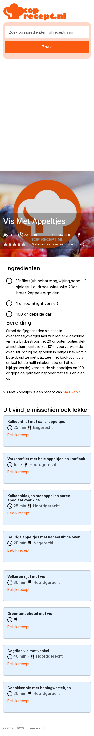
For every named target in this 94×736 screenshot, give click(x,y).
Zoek (47, 46)
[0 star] (5, 244)
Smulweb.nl (62, 235)
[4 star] (23, 244)
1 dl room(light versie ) (37, 303)
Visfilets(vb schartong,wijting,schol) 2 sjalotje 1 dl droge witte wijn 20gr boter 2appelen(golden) (51, 286)
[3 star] (19, 244)
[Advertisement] (47, 114)
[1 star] (10, 244)
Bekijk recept (18, 435)
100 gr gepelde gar (34, 314)
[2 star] (14, 244)
